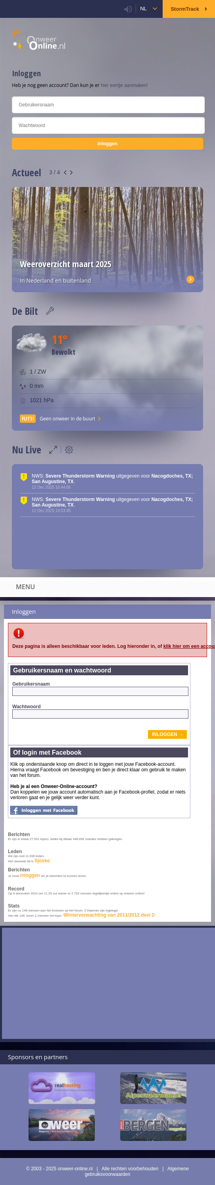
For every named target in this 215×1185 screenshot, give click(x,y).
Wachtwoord (100, 711)
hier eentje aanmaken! (124, 85)
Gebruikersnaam (100, 688)
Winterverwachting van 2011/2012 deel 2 (109, 915)
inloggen (30, 875)
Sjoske (42, 860)
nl (143, 9)
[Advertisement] (108, 983)
